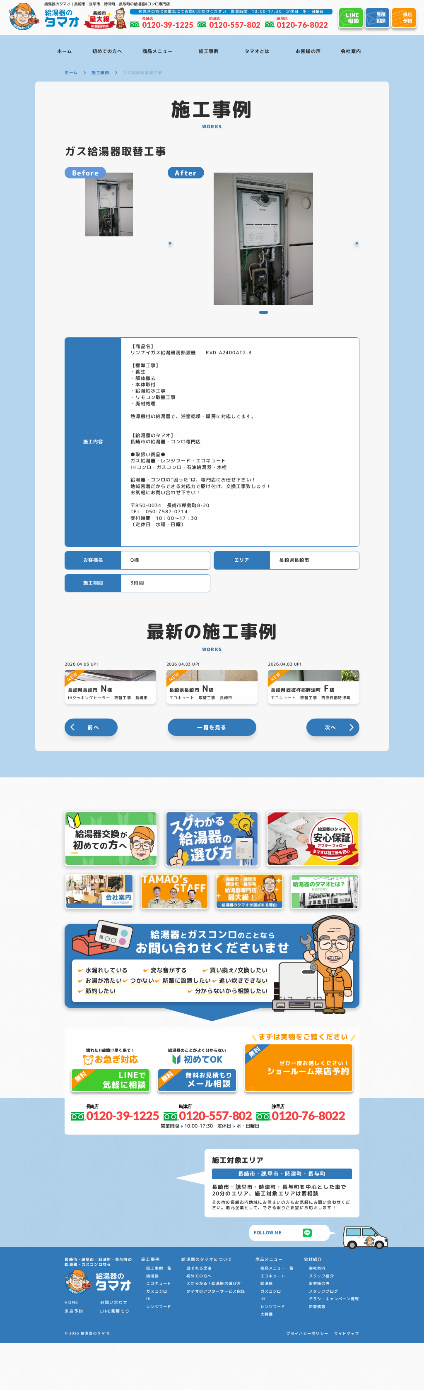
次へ (331, 774)
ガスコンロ (156, 1338)
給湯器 (152, 1323)
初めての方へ (199, 1323)
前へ (93, 774)
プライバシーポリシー (307, 1381)
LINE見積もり (115, 1358)
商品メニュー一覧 (277, 1315)
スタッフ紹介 (321, 1323)
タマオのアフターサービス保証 (215, 1338)
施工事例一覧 (158, 1315)
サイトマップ (346, 1381)
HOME (71, 1349)
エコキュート (158, 1330)
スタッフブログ (323, 1338)
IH (148, 1346)
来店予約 (74, 1358)
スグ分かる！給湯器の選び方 (213, 1330)
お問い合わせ (114, 1349)
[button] (178, 243)
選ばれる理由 (199, 1315)
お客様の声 (319, 1330)
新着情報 (317, 1353)
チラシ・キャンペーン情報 (334, 1346)
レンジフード (158, 1353)
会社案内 (317, 1315)
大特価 (266, 1361)
